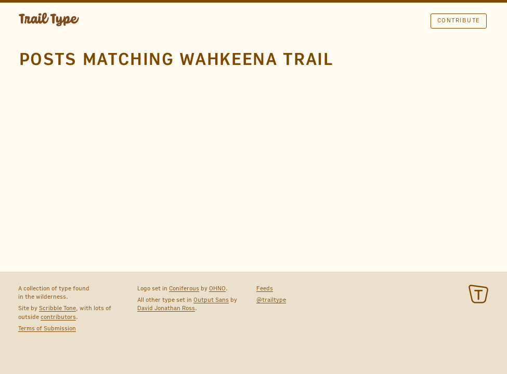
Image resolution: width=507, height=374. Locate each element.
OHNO (217, 288)
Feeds (264, 288)
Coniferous (184, 288)
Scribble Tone (57, 308)
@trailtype (271, 299)
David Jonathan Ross (166, 308)
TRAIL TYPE (49, 20)
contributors (58, 316)
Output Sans (211, 299)
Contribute (458, 20)
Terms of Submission (47, 328)
